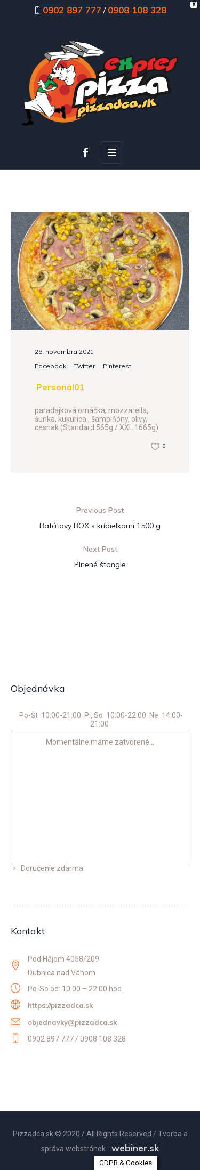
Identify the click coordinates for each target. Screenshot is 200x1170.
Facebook (50, 366)
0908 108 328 (137, 9)
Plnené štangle (100, 564)
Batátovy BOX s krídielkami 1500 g (100, 525)
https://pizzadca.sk (60, 1005)
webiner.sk (135, 1147)
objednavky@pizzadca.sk (72, 1022)
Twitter (84, 366)
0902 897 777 (72, 9)
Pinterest (117, 366)
